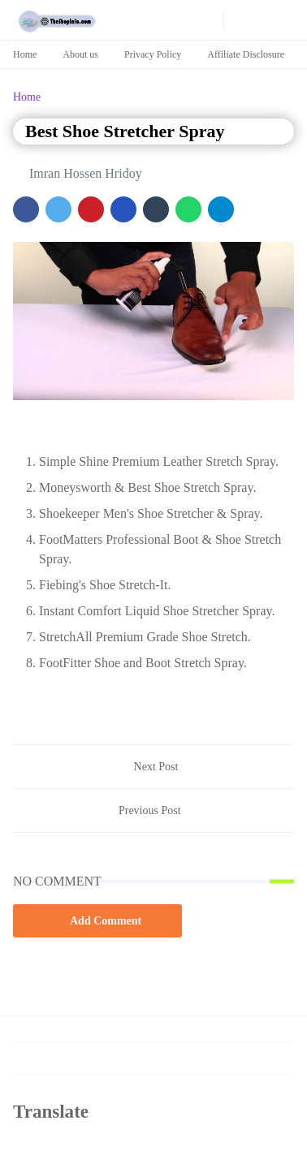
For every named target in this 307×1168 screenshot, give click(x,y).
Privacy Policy (152, 54)
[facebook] (124, 20)
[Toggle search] (261, 20)
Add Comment (97, 920)
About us (80, 54)
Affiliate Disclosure (245, 54)
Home (25, 54)
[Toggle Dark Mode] (238, 19)
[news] (188, 20)
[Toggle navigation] (284, 19)
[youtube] (145, 20)
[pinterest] (166, 20)
